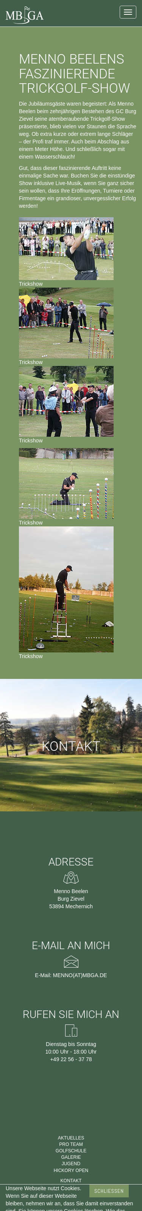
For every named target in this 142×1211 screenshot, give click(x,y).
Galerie (71, 1157)
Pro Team (71, 1144)
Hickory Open (71, 1170)
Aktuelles (71, 1138)
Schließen (109, 1191)
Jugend (71, 1163)
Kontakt (71, 1180)
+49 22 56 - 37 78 (71, 1059)
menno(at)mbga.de (80, 975)
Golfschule (71, 1150)
